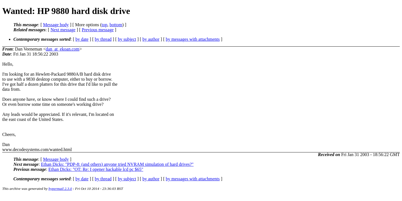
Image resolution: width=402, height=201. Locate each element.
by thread (103, 39)
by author (150, 39)
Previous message (98, 29)
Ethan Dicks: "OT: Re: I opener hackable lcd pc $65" (95, 169)
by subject (127, 39)
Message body (56, 24)
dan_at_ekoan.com (62, 49)
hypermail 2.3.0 (60, 188)
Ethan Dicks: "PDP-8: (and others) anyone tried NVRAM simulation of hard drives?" (117, 164)
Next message (63, 29)
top (104, 24)
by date (81, 39)
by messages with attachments (193, 39)
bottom (115, 24)
